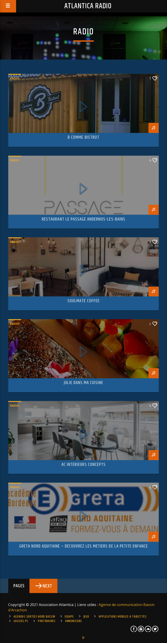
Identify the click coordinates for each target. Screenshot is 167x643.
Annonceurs (73, 621)
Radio (14, 78)
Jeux (86, 616)
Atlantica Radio (88, 6)
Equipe (69, 616)
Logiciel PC (21, 621)
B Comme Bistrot (83, 137)
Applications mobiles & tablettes (123, 616)
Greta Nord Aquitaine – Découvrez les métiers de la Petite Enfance (83, 546)
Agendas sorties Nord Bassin (34, 616)
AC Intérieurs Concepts (83, 464)
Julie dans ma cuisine (83, 382)
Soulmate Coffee (83, 300)
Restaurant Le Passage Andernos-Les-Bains (83, 219)
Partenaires (47, 621)
